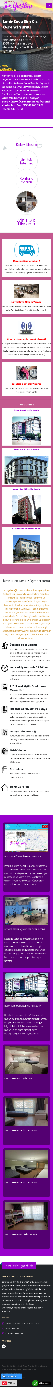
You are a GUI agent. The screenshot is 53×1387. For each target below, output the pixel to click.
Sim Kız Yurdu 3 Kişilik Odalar (20, 1182)
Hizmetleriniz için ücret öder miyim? (24, 929)
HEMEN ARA (9, 1376)
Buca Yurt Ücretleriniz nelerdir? (22, 1005)
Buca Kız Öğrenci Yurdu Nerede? (22, 856)
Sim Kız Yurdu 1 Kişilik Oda (18, 1078)
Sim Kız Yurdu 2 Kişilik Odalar (20, 1130)
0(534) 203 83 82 (33, 105)
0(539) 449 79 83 (12, 109)
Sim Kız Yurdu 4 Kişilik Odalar (20, 1234)
